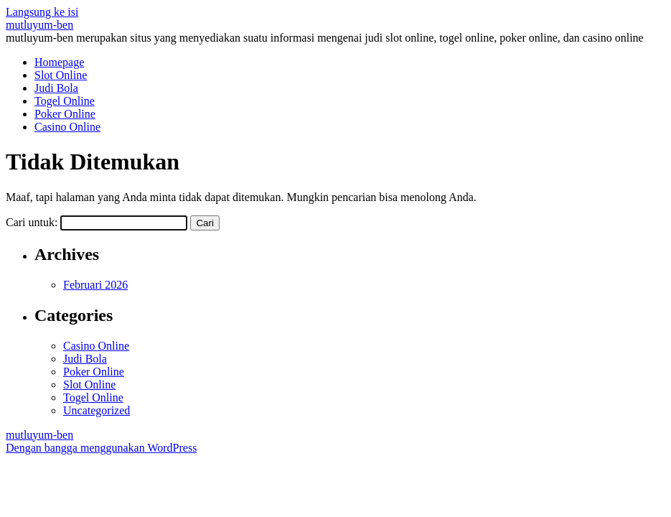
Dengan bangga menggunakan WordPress (101, 448)
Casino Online (67, 127)
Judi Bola (56, 88)
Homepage (59, 62)
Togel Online (64, 101)
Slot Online (60, 75)
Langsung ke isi (42, 12)
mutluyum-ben (39, 25)
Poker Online (64, 114)
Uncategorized (96, 410)
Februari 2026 (95, 285)
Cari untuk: (31, 222)
